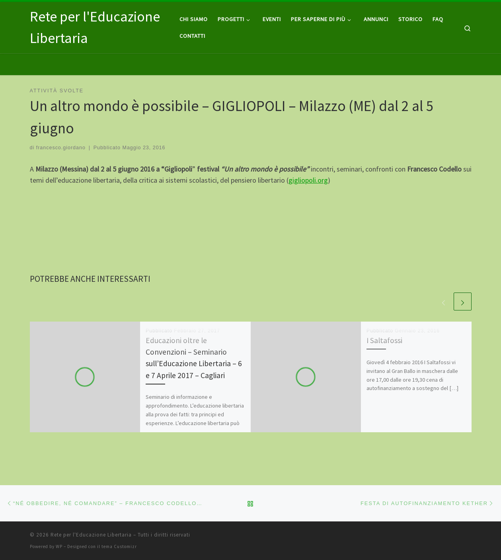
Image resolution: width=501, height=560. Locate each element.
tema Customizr (119, 546)
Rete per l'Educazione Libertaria (91, 534)
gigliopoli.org (308, 180)
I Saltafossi (384, 340)
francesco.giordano (61, 147)
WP (59, 546)
